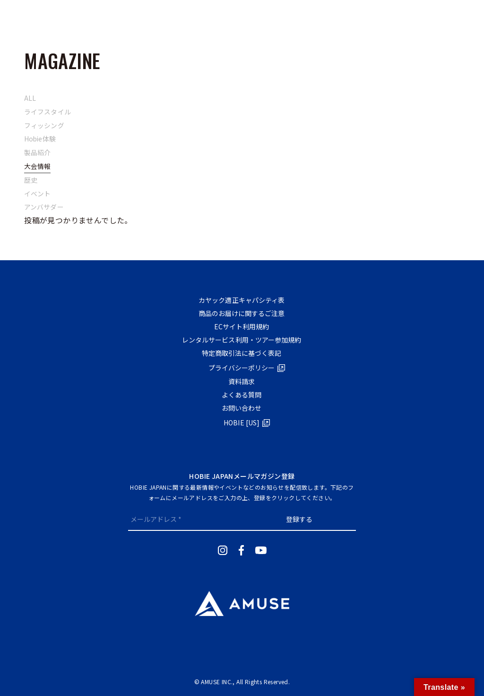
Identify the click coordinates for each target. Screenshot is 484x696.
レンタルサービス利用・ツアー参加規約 (240, 339)
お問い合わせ (239, 408)
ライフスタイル (48, 111)
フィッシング (44, 125)
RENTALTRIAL (448, 17)
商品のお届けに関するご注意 (239, 313)
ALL (30, 98)
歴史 (31, 180)
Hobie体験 (40, 138)
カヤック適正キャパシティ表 (240, 300)
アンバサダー (44, 206)
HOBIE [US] (239, 422)
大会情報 (38, 166)
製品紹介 (38, 152)
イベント (38, 193)
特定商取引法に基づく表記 (239, 353)
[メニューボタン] (23, 16)
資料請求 (239, 381)
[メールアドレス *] (185, 519)
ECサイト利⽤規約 (239, 326)
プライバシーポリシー (240, 367)
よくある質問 (239, 394)
